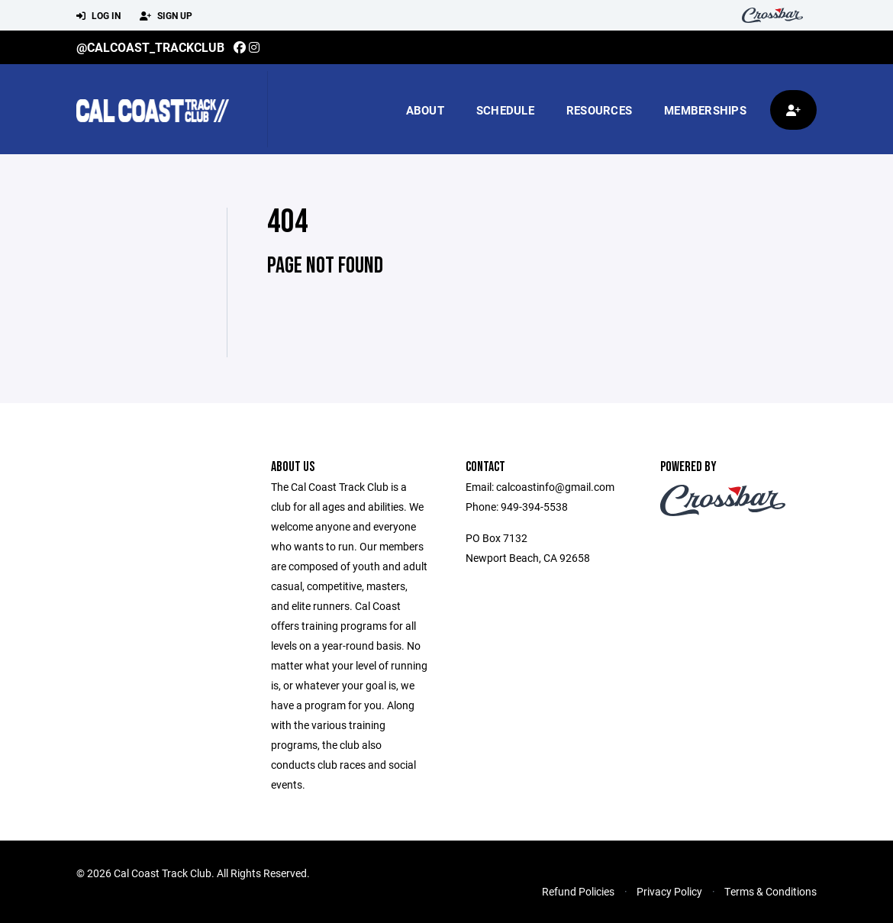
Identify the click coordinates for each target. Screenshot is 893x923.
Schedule (505, 110)
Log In (98, 16)
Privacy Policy (669, 891)
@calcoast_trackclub (150, 47)
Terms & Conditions (770, 891)
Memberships (705, 110)
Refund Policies (578, 891)
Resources (599, 110)
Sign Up (166, 16)
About (425, 110)
